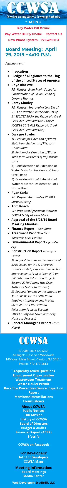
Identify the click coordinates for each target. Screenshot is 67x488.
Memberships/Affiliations (33, 397)
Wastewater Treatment (33, 379)
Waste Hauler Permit (33, 384)
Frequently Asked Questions (33, 371)
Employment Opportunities (33, 375)
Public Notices (33, 411)
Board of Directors (33, 424)
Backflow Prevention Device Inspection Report (33, 390)
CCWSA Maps (33, 461)
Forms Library (33, 401)
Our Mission (33, 415)
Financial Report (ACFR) (33, 432)
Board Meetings (33, 472)
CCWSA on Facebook (33, 445)
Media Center (33, 476)
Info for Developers (33, 457)
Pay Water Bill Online (33, 28)
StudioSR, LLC (45, 483)
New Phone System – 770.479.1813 (33, 40)
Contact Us (54, 34)
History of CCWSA (33, 419)
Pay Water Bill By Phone (23, 34)
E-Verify (33, 436)
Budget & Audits (33, 428)
